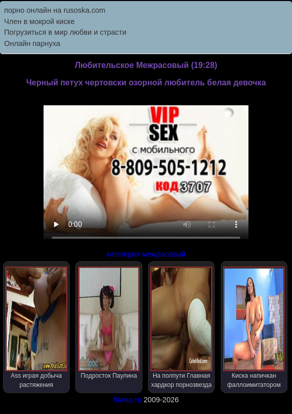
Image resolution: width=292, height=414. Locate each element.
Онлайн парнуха (32, 43)
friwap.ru (127, 400)
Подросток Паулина (108, 323)
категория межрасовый (146, 254)
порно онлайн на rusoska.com (55, 10)
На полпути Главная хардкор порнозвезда (181, 327)
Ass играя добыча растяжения (36, 327)
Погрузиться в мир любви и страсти (65, 32)
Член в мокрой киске (39, 21)
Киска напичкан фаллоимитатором (253, 327)
